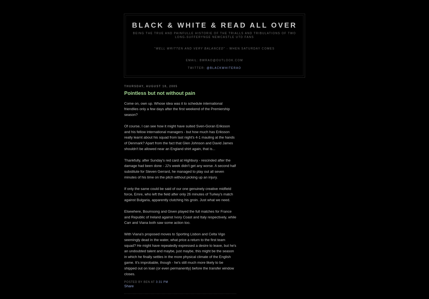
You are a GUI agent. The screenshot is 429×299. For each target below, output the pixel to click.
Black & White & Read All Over (214, 25)
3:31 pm (162, 281)
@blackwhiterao (224, 67)
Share (129, 286)
